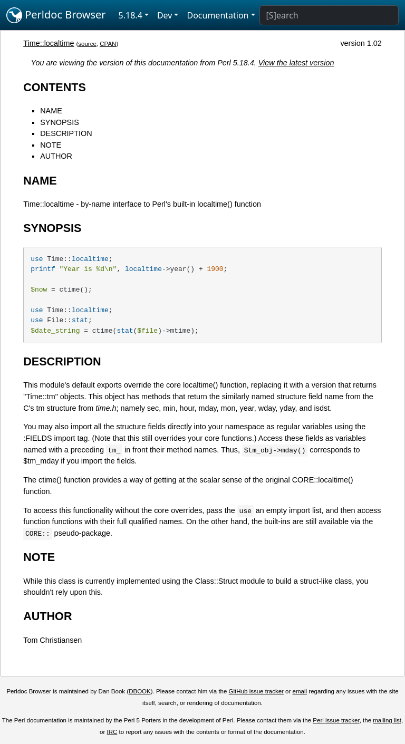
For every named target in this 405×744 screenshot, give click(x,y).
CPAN (108, 44)
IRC (112, 732)
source (87, 44)
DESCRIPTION (66, 133)
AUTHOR (56, 156)
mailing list (387, 720)
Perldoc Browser (56, 15)
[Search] (329, 15)
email (300, 691)
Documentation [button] (217, 15)
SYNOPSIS (59, 122)
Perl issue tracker (336, 720)
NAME (51, 111)
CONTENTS (54, 87)
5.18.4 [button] (130, 15)
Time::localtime (48, 43)
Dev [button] (164, 15)
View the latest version (296, 63)
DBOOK (140, 691)
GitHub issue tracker (256, 691)
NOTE (50, 145)
